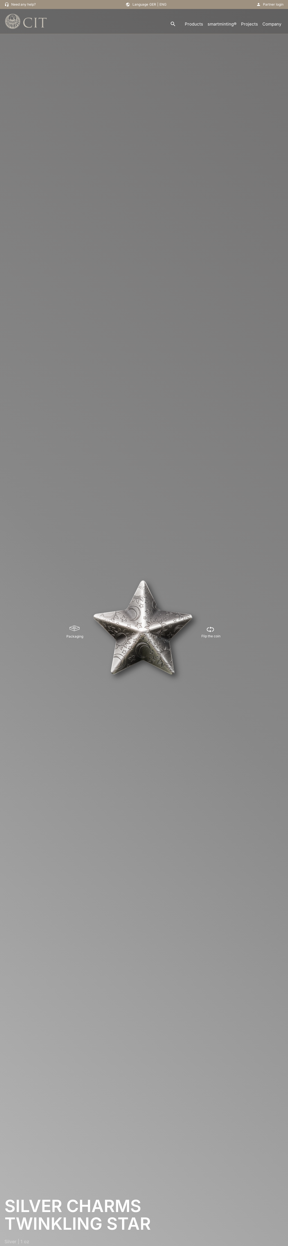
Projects (249, 24)
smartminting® (222, 24)
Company (271, 24)
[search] (173, 24)
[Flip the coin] (210, 632)
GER (152, 4)
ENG (162, 4)
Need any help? (23, 4)
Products (194, 24)
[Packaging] (74, 632)
